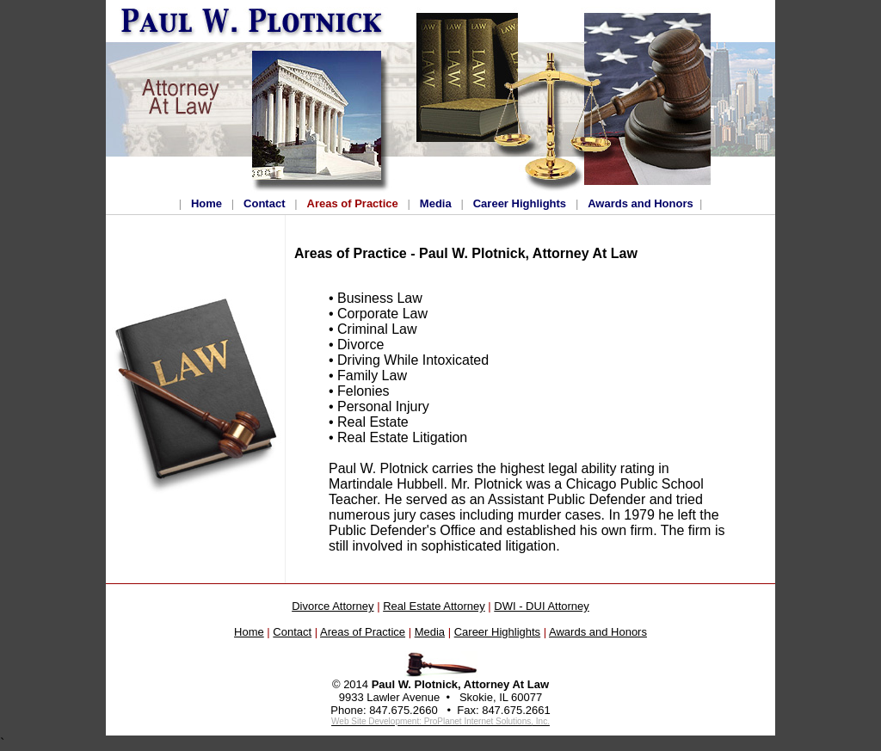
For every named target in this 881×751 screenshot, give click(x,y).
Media (436, 203)
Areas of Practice (352, 203)
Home (206, 203)
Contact (264, 203)
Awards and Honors (640, 203)
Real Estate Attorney (434, 606)
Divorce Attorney (332, 606)
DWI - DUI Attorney (541, 606)
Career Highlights (519, 203)
